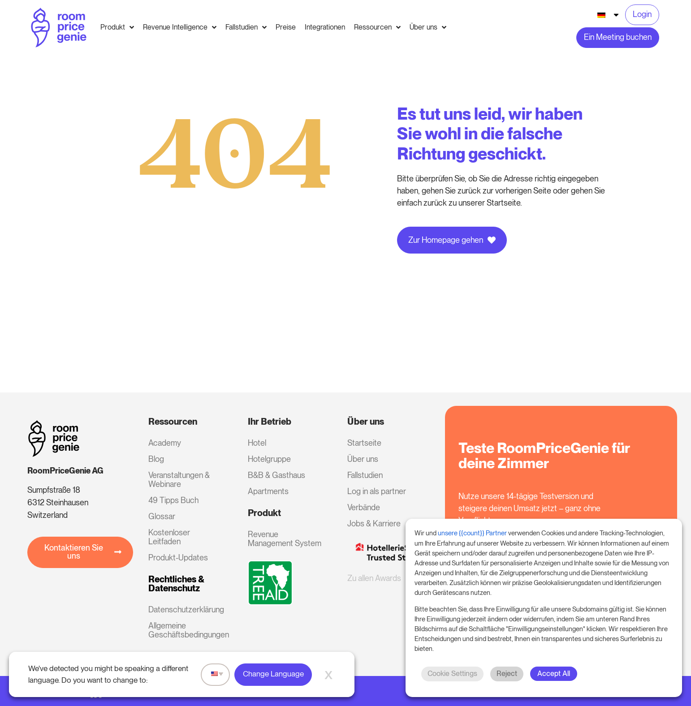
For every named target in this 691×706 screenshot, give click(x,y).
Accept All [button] (553, 673)
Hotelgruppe (269, 459)
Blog (156, 459)
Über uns (362, 459)
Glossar (161, 516)
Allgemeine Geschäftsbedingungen (186, 630)
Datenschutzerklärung (186, 609)
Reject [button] (507, 673)
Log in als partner (376, 491)
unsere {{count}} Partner (472, 533)
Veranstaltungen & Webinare (179, 479)
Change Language (273, 673)
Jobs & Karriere (374, 523)
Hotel (257, 443)
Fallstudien (365, 475)
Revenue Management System (284, 539)
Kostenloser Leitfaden (169, 537)
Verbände (363, 507)
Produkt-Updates (178, 557)
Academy (164, 443)
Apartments (268, 491)
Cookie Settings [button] (452, 673)
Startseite (364, 443)
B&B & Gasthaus (276, 475)
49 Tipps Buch (173, 500)
